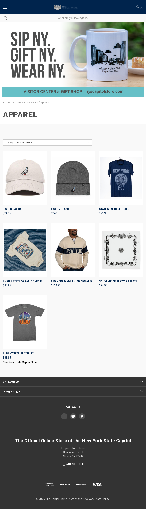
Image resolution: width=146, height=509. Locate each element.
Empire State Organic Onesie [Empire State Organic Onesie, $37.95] (22, 281)
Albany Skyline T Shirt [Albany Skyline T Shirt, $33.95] (18, 353)
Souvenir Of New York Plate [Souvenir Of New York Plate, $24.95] (118, 281)
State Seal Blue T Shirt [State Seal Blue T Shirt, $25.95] (115, 209)
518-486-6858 (75, 464)
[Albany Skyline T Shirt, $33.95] (25, 322)
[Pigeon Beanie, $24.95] (73, 178)
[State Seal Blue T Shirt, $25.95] (121, 178)
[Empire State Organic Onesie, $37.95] (25, 250)
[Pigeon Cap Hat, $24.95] (25, 178)
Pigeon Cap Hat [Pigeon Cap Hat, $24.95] (13, 209)
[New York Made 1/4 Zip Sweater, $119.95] (73, 250)
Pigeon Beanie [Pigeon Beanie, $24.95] (60, 209)
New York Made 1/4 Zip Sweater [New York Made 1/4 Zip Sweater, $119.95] (72, 281)
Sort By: (9, 142)
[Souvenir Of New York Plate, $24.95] (121, 250)
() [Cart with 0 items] (139, 6)
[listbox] (53, 142)
